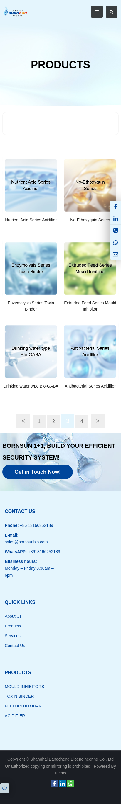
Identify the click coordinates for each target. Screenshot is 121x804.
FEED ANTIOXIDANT (24, 706)
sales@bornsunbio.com (26, 542)
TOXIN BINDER (19, 696)
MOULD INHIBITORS (24, 686)
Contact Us (15, 645)
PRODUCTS (60, 65)
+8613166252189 (43, 551)
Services (13, 635)
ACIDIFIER (15, 715)
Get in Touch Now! (37, 472)
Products (13, 626)
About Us (13, 616)
